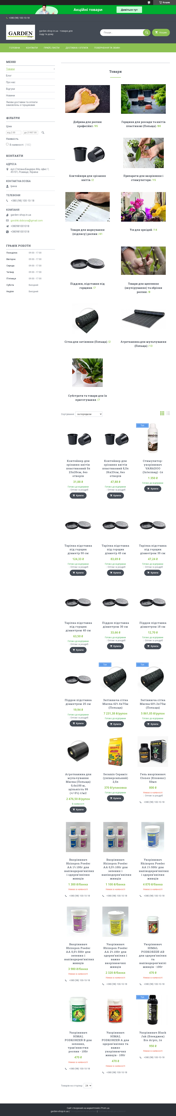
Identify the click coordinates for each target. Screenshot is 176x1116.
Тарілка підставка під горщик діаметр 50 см (78, 549)
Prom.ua (105, 1108)
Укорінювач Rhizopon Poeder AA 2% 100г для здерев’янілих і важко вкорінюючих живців (115, 955)
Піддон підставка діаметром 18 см (152, 624)
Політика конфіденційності (112, 1111)
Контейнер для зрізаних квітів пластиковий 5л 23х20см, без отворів (78, 468)
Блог (9, 75)
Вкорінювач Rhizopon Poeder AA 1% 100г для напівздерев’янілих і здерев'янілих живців (79, 869)
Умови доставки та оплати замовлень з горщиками (22, 103)
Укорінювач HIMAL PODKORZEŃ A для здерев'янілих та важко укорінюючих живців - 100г (115, 1044)
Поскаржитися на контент (83, 1111)
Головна (14, 47)
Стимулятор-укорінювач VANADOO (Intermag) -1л (153, 466)
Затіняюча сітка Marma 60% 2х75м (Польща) (153, 703)
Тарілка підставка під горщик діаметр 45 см (115, 549)
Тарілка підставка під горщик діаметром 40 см (78, 626)
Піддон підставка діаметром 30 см (115, 624)
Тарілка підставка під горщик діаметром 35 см (152, 549)
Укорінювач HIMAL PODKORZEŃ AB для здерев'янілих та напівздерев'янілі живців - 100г (153, 955)
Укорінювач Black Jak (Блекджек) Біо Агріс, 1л (152, 1036)
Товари (10, 69)
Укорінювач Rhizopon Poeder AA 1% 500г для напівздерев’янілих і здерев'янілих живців (154, 869)
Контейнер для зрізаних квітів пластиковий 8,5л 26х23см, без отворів (115, 468)
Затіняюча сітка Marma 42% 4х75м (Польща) (115, 703)
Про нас (10, 82)
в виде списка (168, 414)
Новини (10, 95)
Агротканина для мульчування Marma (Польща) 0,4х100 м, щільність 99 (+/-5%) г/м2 (78, 783)
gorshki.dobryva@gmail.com (27, 220)
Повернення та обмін (107, 47)
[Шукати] (146, 32)
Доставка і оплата (77, 47)
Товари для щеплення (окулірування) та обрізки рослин (143, 288)
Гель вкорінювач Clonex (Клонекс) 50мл (153, 777)
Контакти (32, 47)
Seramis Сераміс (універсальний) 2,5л (115, 777)
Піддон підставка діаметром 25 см (78, 702)
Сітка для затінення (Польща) (85, 341)
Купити (80, 495)
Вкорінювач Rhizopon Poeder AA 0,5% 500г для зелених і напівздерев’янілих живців (79, 953)
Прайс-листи (51, 47)
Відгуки (10, 88)
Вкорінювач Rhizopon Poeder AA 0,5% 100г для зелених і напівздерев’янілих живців (116, 869)
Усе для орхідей (141, 229)
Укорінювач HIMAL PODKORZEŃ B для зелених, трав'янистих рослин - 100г (78, 1042)
